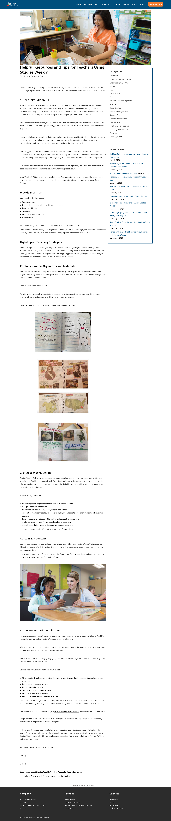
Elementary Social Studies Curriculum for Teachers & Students (126, 165)
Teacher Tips (115, 122)
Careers (23, 808)
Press (112, 97)
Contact (23, 802)
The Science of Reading (119, 126)
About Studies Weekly (28, 799)
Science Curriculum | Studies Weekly (78, 805)
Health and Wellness (72, 802)
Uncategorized (116, 136)
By (79, 785)
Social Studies (115, 108)
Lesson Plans (115, 93)
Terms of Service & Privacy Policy (32, 805)
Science (113, 104)
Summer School (116, 115)
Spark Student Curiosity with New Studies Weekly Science (130, 223)
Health (112, 90)
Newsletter (113, 799)
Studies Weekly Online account (66, 712)
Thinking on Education (119, 129)
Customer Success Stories (120, 79)
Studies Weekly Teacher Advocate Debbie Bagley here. (60, 772)
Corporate (114, 75)
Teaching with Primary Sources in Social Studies (50, 776)
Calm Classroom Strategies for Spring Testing (128, 196)
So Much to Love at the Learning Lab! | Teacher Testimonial (129, 155)
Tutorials (113, 133)
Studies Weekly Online (119, 111)
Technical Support (116, 808)
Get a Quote (114, 805)
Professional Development (121, 101)
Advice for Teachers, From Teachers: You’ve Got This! (129, 188)
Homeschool (69, 808)
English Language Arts (119, 83)
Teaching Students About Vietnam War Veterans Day (129, 178)
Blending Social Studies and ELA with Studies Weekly (128, 204)
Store (111, 802)
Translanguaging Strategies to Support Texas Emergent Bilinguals (129, 214)
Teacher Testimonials (118, 119)
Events (112, 86)
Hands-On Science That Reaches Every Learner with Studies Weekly (129, 233)
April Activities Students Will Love (123, 173)
